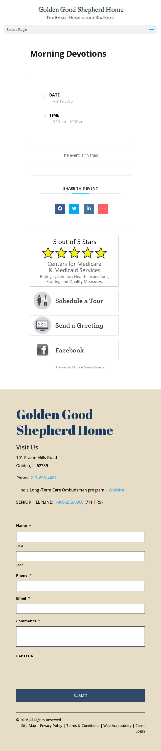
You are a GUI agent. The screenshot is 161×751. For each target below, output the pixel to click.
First (19, 545)
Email (23, 598)
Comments (28, 621)
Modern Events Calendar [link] (89, 367)
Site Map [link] (28, 725)
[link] (81, 12)
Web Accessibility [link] (117, 725)
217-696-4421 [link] (43, 478)
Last (19, 565)
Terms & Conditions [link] (82, 725)
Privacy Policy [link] (51, 725)
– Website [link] (114, 490)
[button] (80, 29)
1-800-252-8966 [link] (68, 502)
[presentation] (54, 671)
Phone (24, 575)
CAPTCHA (24, 656)
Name (23, 525)
